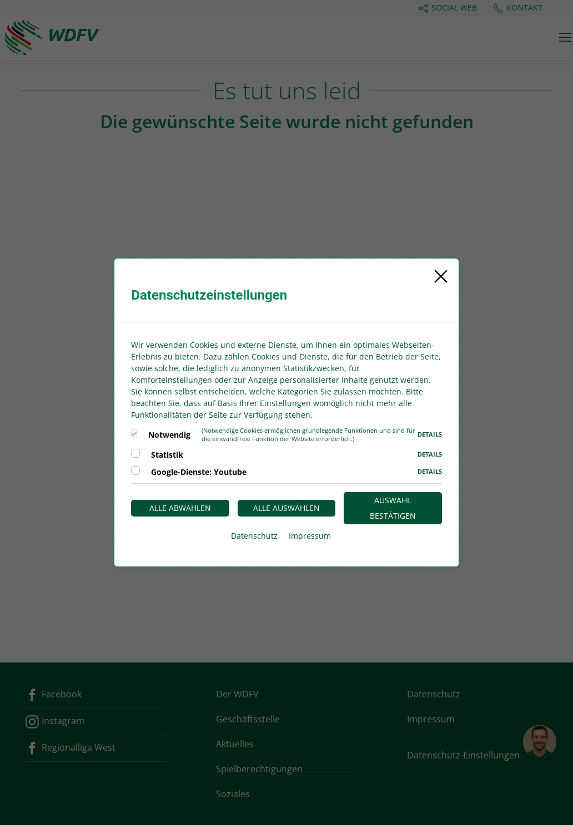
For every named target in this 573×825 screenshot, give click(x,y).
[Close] (441, 276)
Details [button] (430, 434)
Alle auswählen (286, 508)
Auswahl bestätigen (393, 508)
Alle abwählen (180, 508)
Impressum (310, 535)
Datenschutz (254, 535)
